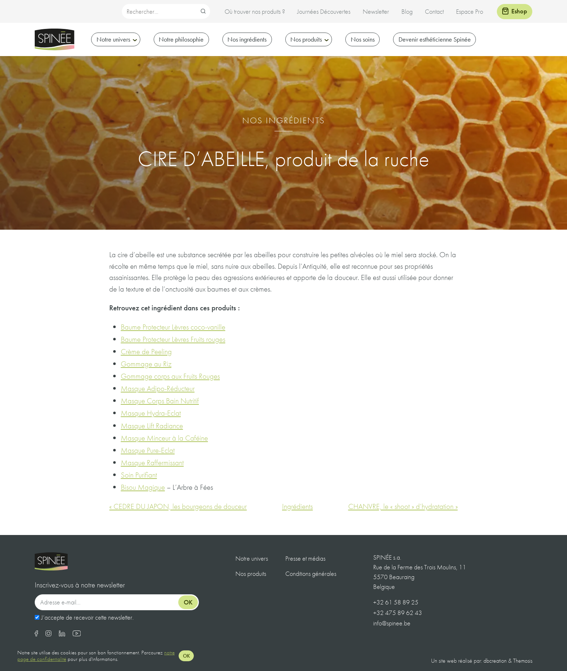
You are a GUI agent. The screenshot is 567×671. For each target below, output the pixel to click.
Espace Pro (469, 11)
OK (186, 656)
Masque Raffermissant (152, 462)
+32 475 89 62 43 (397, 612)
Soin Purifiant (139, 475)
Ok (188, 602)
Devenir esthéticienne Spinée (434, 39)
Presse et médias (305, 558)
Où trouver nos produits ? (255, 11)
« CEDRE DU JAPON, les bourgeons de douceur (178, 506)
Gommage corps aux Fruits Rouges (170, 376)
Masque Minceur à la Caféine (164, 438)
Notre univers (113, 39)
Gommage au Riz (146, 364)
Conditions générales (310, 573)
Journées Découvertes (323, 11)
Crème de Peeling (146, 351)
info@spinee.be (391, 623)
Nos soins (363, 39)
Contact (434, 11)
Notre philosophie (181, 39)
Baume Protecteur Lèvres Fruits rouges (173, 339)
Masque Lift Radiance (152, 425)
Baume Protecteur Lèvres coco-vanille (173, 327)
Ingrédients (297, 506)
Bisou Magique (143, 487)
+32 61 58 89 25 (395, 602)
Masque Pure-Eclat (148, 450)
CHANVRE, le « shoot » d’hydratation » (403, 506)
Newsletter (376, 11)
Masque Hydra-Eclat (151, 413)
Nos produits (306, 39)
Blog (407, 11)
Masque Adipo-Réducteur (158, 388)
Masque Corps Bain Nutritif (160, 400)
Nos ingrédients (247, 39)
